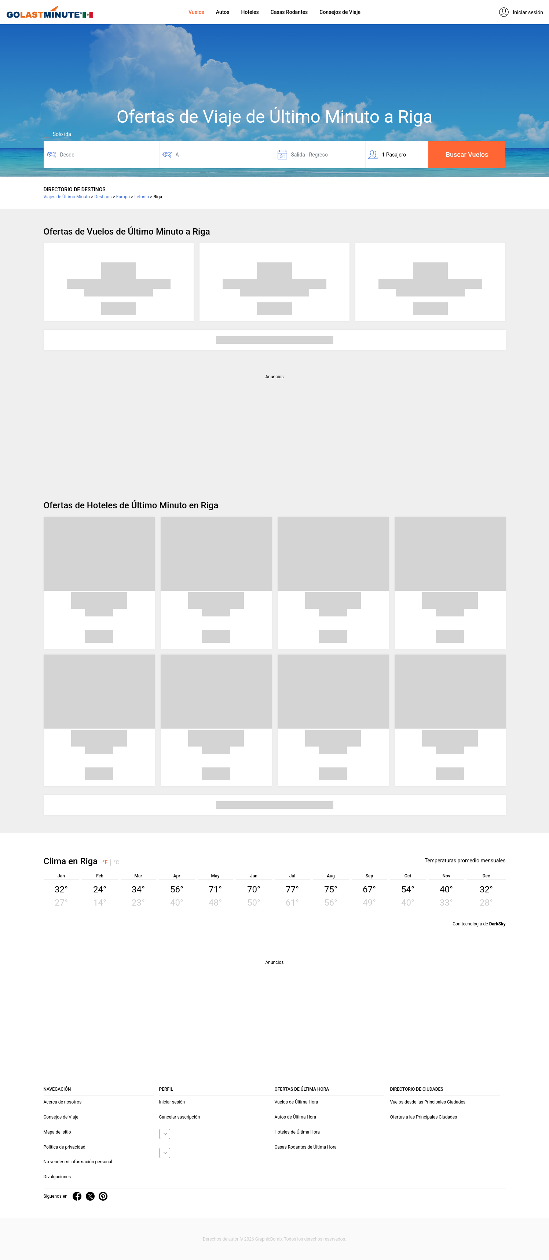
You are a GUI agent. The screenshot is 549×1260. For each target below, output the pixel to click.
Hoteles (250, 12)
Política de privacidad (64, 1147)
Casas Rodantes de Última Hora (306, 1147)
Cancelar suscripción (179, 1117)
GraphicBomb (268, 1239)
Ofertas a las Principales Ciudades (423, 1117)
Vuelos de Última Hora (296, 1102)
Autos (223, 12)
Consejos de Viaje (339, 12)
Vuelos (196, 12)
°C (116, 862)
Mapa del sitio (57, 1132)
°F (105, 862)
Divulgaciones (57, 1176)
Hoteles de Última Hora (297, 1132)
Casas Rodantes (289, 12)
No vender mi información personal (78, 1161)
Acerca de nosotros (63, 1102)
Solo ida (57, 134)
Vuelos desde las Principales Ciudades (428, 1102)
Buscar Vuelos (467, 154)
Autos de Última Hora (295, 1117)
